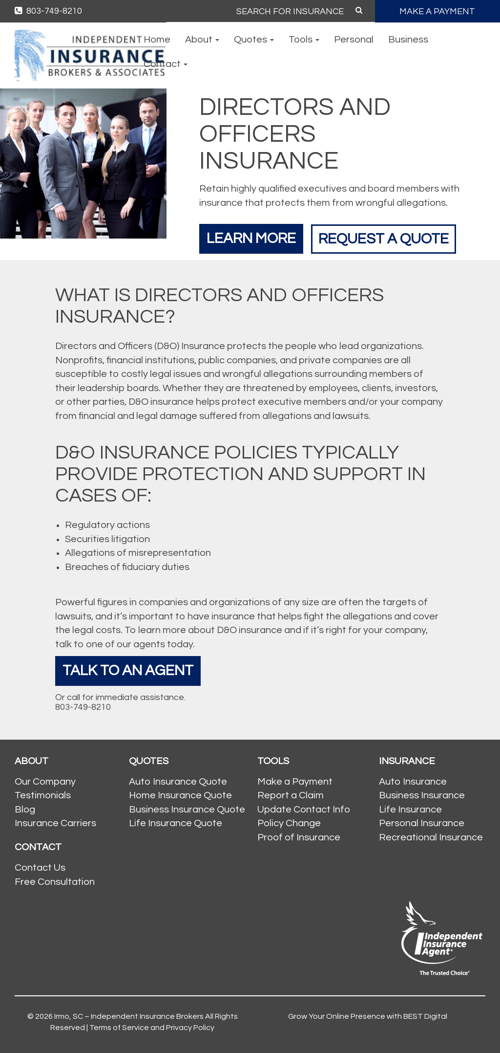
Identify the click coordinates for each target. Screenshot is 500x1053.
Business (408, 39)
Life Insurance (410, 809)
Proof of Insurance (298, 837)
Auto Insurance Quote (178, 782)
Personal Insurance (421, 823)
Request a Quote (385, 238)
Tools (304, 39)
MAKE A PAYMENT (437, 11)
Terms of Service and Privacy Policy (151, 1027)
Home (157, 39)
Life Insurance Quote (175, 823)
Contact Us (40, 868)
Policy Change (289, 823)
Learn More (252, 238)
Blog (25, 809)
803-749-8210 (48, 11)
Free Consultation (55, 882)
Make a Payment (295, 782)
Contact (166, 64)
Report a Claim (290, 795)
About (202, 39)
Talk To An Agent (127, 670)
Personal (354, 39)
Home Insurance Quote (180, 795)
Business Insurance (422, 795)
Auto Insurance (413, 782)
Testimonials (43, 795)
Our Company (45, 782)
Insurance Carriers (55, 823)
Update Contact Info (303, 809)
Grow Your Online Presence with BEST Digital (367, 1016)
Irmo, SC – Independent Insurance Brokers (129, 1016)
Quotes (254, 39)
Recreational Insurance (431, 837)
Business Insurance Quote (187, 809)
